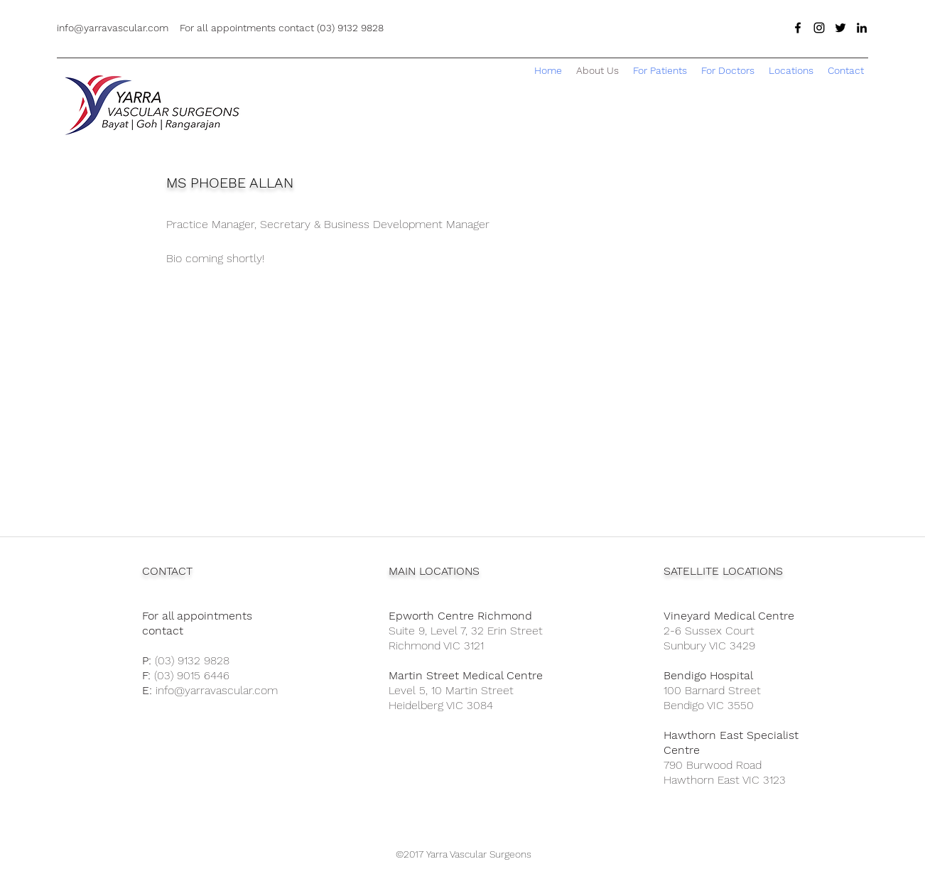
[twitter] (840, 28)
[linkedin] (862, 28)
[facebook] (798, 28)
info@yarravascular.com (217, 690)
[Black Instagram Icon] (819, 28)
